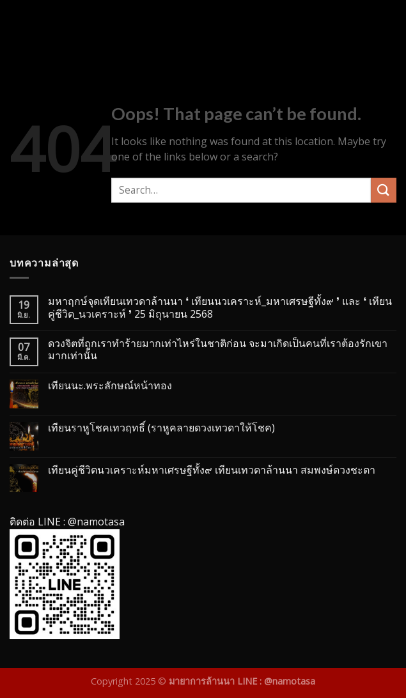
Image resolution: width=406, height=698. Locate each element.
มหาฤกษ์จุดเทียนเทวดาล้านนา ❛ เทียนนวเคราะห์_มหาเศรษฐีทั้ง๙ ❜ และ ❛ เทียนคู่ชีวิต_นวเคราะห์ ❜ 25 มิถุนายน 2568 (220, 307)
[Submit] (383, 190)
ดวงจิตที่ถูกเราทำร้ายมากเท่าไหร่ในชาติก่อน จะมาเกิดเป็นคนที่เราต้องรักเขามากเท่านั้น (217, 349)
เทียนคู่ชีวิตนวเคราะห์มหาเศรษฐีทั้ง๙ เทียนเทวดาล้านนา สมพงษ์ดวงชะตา (211, 470)
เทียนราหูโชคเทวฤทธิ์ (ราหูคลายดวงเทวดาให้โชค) (161, 428)
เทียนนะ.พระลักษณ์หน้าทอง (110, 386)
